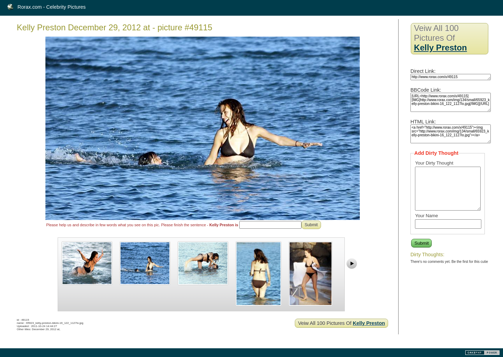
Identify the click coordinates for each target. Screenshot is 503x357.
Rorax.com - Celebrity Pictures (51, 7)
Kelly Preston (369, 323)
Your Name (426, 215)
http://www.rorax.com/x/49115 (450, 77)
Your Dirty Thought (434, 163)
